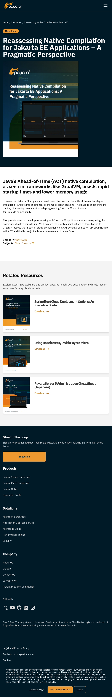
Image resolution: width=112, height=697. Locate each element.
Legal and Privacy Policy (16, 648)
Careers (7, 568)
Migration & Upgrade (14, 516)
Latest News (10, 580)
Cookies (7, 660)
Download (42, 311)
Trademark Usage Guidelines (19, 654)
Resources (16, 22)
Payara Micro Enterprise (16, 483)
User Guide (21, 239)
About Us (8, 562)
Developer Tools (12, 495)
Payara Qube (10, 489)
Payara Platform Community (18, 586)
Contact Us (9, 574)
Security (7, 540)
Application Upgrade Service (18, 522)
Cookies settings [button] (36, 689)
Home (5, 22)
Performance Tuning (14, 534)
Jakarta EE (28, 243)
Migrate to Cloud (12, 528)
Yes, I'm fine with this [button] (60, 689)
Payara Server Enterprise (16, 477)
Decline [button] (80, 689)
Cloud (18, 243)
